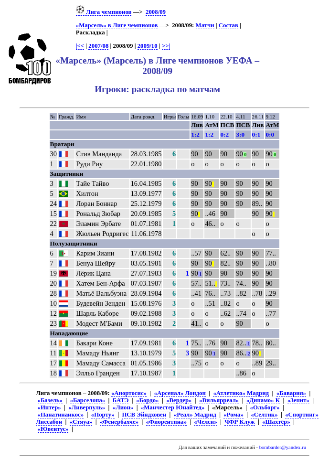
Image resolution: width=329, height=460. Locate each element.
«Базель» (50, 400)
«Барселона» (88, 400)
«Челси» (205, 421)
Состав (228, 25)
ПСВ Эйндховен (144, 414)
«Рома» (233, 414)
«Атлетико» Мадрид (241, 393)
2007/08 (98, 46)
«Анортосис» (129, 393)
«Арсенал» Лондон (180, 393)
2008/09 (156, 12)
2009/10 (148, 46)
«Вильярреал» (219, 400)
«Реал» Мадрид (195, 414)
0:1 (256, 134)
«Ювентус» (53, 429)
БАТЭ (121, 400)
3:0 (240, 134)
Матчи (205, 25)
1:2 (195, 134)
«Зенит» (298, 400)
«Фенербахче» (119, 421)
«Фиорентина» (166, 421)
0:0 (269, 134)
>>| (166, 46)
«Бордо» (147, 400)
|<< (80, 46)
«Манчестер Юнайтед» (173, 407)
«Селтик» (264, 414)
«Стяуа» (81, 421)
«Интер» (49, 407)
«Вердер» (178, 400)
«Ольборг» (264, 407)
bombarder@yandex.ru (282, 447)
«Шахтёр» (276, 421)
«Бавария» (291, 393)
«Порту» (103, 414)
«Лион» (123, 407)
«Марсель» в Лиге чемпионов (117, 25)
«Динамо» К (263, 400)
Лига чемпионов (104, 12)
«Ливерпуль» (86, 407)
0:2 (225, 134)
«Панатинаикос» (61, 414)
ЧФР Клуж (239, 421)
